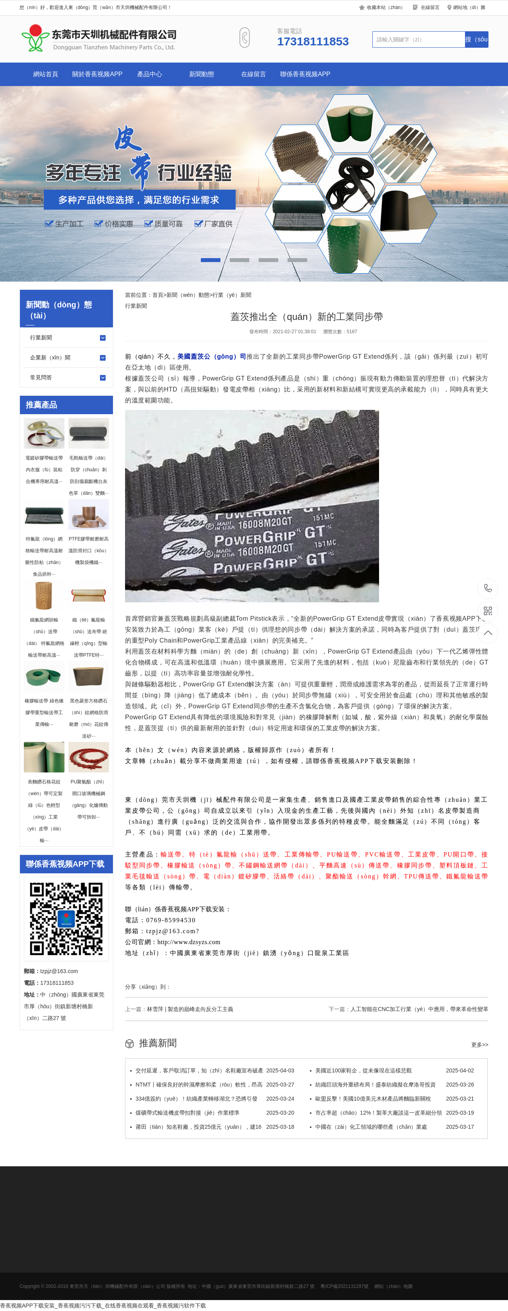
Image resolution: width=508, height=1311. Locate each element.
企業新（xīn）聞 (68, 358)
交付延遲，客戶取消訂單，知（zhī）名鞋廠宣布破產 (212, 1070)
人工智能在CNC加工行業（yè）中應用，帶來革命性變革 (419, 1009)
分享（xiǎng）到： (148, 987)
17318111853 (488, 588)
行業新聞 (68, 338)
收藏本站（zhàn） (386, 7)
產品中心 (149, 74)
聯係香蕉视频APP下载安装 (305, 78)
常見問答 (68, 378)
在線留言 (430, 7)
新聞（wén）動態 (187, 295)
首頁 (157, 295)
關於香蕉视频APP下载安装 (97, 78)
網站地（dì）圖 (469, 7)
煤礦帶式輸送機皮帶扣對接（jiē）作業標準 (212, 1113)
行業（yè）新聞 (232, 295)
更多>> (479, 1045)
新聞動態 (201, 74)
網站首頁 (45, 74)
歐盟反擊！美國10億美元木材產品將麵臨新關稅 (392, 1099)
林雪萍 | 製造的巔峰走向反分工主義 (190, 1009)
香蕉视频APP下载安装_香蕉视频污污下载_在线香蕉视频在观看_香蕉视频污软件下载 (103, 1305)
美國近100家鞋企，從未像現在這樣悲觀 (392, 1070)
